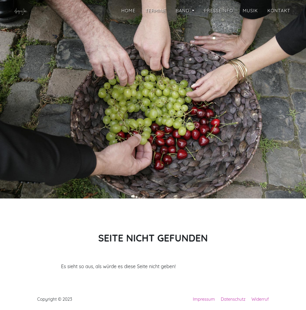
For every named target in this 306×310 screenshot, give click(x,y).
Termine (155, 27)
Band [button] (183, 27)
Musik (250, 27)
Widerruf (260, 299)
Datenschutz (233, 299)
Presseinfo (218, 27)
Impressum (204, 299)
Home (128, 27)
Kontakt (278, 27)
